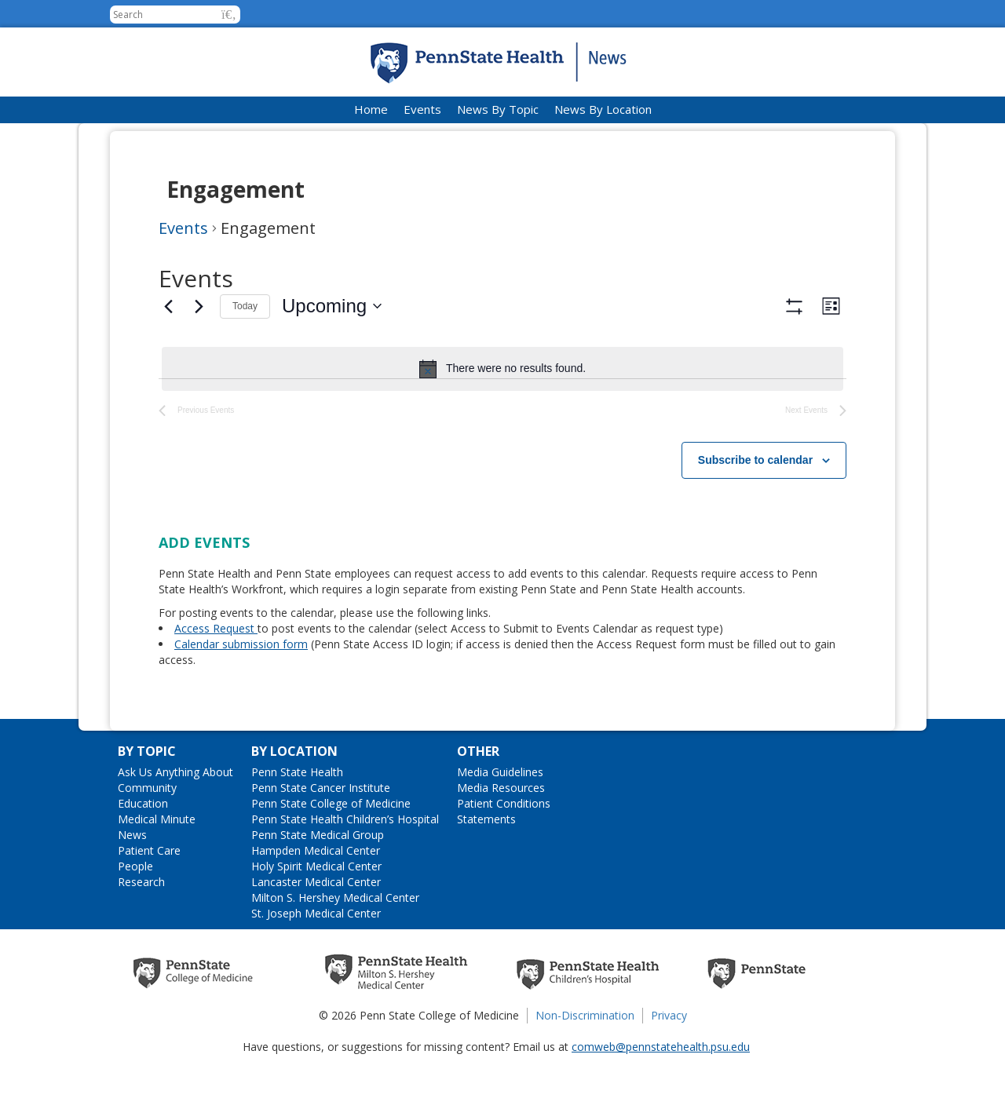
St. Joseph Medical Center (316, 959)
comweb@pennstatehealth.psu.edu (661, 1092)
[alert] (502, 369)
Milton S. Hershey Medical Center (335, 943)
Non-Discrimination (584, 1061)
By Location (294, 797)
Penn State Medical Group (317, 881)
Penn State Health (297, 818)
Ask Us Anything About (175, 818)
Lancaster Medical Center (316, 928)
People (135, 912)
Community (147, 833)
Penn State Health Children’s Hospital (345, 865)
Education (143, 849)
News (132, 881)
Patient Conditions (503, 849)
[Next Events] (198, 306)
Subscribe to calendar (755, 506)
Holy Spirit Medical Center (316, 912)
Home (371, 109)
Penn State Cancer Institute (320, 833)
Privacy (669, 1061)
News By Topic (498, 109)
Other (478, 797)
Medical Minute (157, 865)
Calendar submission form (241, 690)
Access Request (216, 674)
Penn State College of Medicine (331, 849)
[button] (228, 14)
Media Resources (501, 833)
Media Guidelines (500, 818)
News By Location (603, 109)
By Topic (147, 797)
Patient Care (149, 896)
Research (141, 928)
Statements (486, 865)
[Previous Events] (168, 306)
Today (245, 306)
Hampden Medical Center (315, 896)
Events (422, 109)
